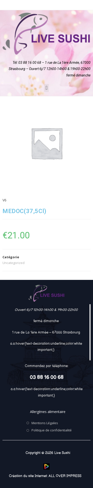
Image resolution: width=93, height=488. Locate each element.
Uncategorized (13, 263)
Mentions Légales (44, 423)
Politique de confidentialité (51, 430)
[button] (46, 88)
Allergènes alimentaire (47, 411)
